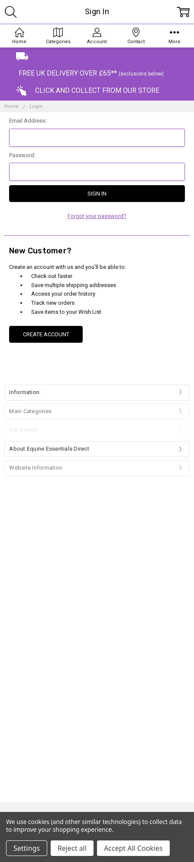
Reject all (72, 848)
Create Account (46, 334)
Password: (22, 155)
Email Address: (28, 120)
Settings (26, 848)
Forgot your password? (97, 216)
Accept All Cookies (133, 848)
